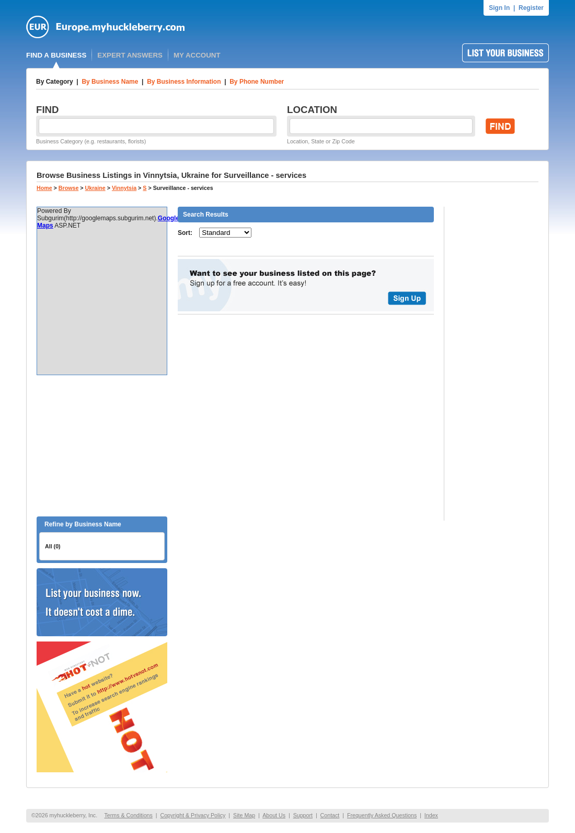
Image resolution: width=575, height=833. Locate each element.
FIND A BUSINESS (56, 55)
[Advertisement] (102, 445)
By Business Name (110, 81)
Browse (69, 188)
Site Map (244, 815)
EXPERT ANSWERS (130, 55)
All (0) (53, 546)
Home (44, 188)
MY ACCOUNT (197, 55)
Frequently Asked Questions (382, 815)
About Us (273, 815)
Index (431, 815)
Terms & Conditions (128, 815)
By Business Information (184, 81)
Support (303, 815)
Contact (330, 815)
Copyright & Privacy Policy (192, 815)
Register (531, 8)
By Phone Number (256, 81)
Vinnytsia (124, 188)
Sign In (499, 8)
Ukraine (95, 188)
